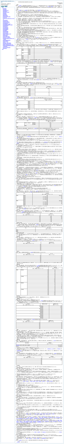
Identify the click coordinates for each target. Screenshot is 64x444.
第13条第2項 (20, 418)
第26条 (51, 381)
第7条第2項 (28, 421)
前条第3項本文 (19, 350)
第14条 (31, 381)
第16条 (34, 381)
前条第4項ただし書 (50, 348)
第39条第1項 (44, 438)
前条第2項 (18, 345)
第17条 (37, 381)
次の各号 (26, 10)
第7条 (27, 381)
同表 (58, 84)
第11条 (30, 438)
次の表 (43, 44)
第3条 (27, 438)
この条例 (19, 5)
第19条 (40, 381)
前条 (30, 413)
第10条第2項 (50, 417)
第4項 (36, 417)
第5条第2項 (32, 417)
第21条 (43, 381)
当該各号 (39, 10)
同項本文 (59, 348)
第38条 (38, 438)
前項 (17, 39)
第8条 (42, 417)
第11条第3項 (58, 417)
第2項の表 (29, 136)
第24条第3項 (36, 418)
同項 (46, 163)
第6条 (40, 417)
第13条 (34, 438)
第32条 (38, 79)
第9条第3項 (46, 417)
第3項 (55, 417)
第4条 (24, 381)
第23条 (48, 381)
